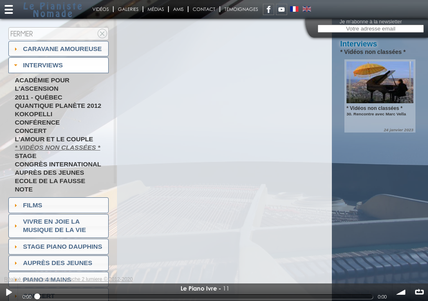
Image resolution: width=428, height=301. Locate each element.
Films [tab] (27, 205)
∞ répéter (419, 292)
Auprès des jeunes (49, 172)
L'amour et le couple (54, 139)
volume (401, 292)
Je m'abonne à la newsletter (370, 22)
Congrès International (58, 164)
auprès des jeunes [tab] (52, 262)
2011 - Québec (38, 97)
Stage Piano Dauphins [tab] (57, 246)
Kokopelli (33, 113)
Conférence (37, 122)
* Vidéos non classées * (57, 147)
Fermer (21, 34)
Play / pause (9, 292)
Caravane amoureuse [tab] (57, 48)
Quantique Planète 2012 (58, 105)
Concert (30, 130)
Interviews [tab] (37, 65)
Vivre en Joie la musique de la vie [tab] (49, 225)
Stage (25, 155)
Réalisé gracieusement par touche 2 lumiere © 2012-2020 (68, 279)
